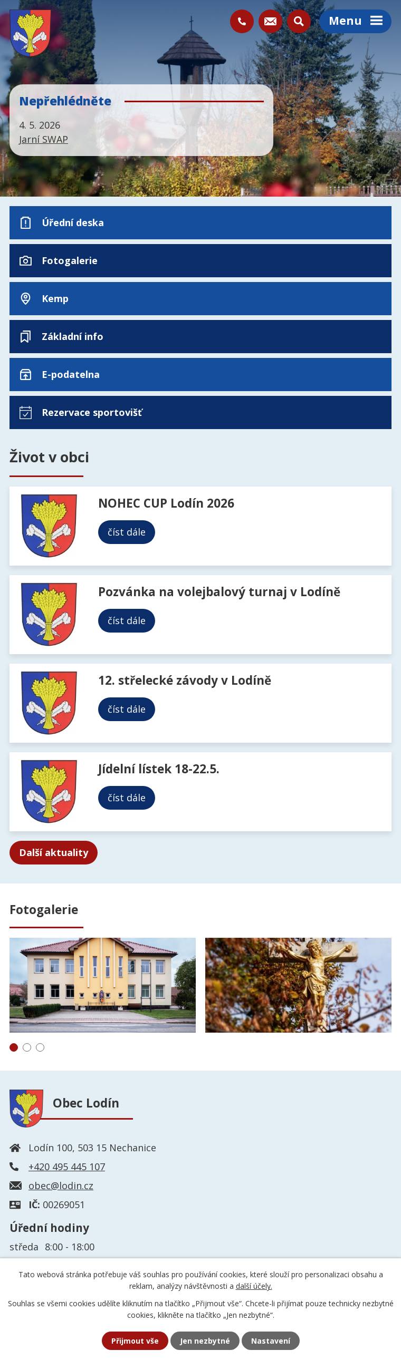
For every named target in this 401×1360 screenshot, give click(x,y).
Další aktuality (53, 852)
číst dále (127, 532)
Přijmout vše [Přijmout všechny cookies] (135, 1341)
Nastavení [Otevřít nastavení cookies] (270, 1341)
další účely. (254, 1286)
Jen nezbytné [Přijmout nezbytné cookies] (205, 1341)
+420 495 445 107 (66, 1166)
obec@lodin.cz (60, 1185)
